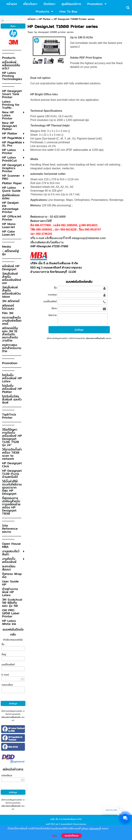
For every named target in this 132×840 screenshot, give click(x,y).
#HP (33, 246)
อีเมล (54, 308)
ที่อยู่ (4, 654)
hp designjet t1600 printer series (54, 32)
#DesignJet (43, 246)
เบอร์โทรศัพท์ (8, 664)
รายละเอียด (7, 685)
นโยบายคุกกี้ (95, 828)
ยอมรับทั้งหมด (71, 835)
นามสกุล (52, 294)
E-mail (5, 675)
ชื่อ (3, 644)
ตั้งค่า (54, 835)
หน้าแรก (32, 19)
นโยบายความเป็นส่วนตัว (11, 717)
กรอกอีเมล (6, 775)
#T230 (55, 246)
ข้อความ (52, 315)
